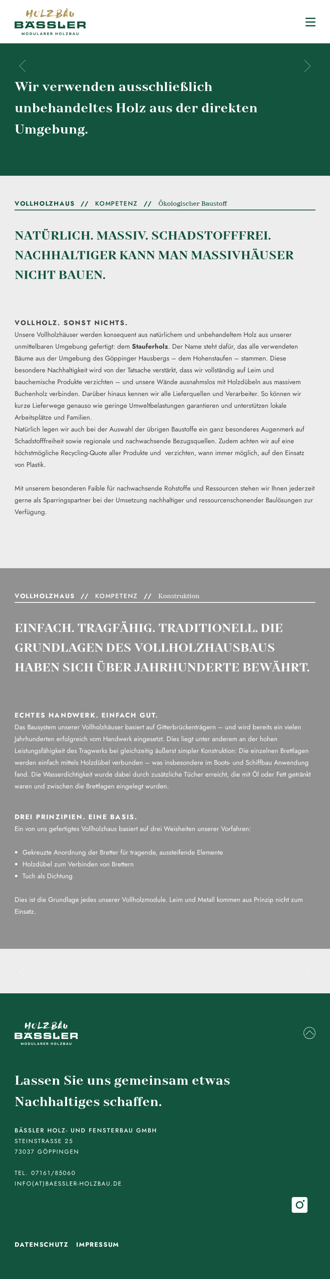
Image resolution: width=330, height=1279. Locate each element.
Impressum (97, 1244)
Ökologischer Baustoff (192, 204)
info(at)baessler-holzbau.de (68, 1183)
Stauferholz (150, 346)
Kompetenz (116, 204)
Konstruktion (178, 596)
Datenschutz (42, 1244)
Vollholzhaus (45, 204)
